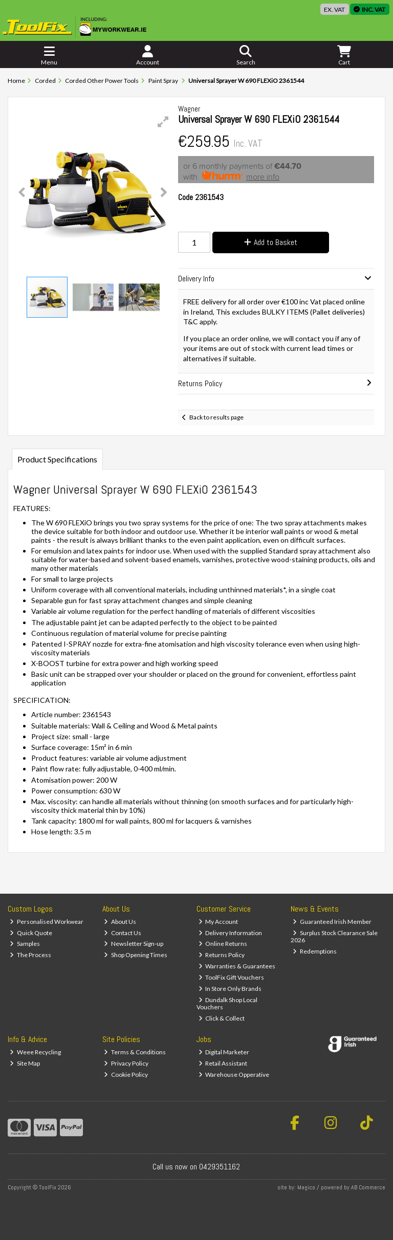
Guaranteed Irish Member (332, 921)
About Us (120, 921)
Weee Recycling (35, 1052)
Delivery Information (231, 933)
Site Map (25, 1063)
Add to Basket (270, 242)
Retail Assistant (223, 1063)
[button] (163, 122)
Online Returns (223, 943)
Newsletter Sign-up (133, 943)
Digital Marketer (224, 1052)
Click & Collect (222, 1018)
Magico (306, 1187)
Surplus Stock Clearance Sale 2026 (334, 936)
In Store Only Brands (230, 988)
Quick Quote (31, 933)
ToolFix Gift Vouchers (232, 977)
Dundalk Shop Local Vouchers (227, 1003)
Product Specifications (57, 459)
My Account (218, 921)
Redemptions (315, 951)
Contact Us (122, 933)
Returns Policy (222, 955)
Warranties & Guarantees (237, 966)
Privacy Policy (126, 1063)
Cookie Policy (126, 1074)
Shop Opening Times (135, 955)
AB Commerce (368, 1187)
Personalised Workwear (46, 921)
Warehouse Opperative (234, 1074)
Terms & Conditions (135, 1052)
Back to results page (216, 417)
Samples (25, 943)
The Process (30, 955)
